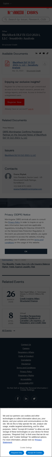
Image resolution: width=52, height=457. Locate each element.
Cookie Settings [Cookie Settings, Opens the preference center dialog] (26, 448)
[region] (26, 432)
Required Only (16, 453)
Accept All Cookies (35, 453)
